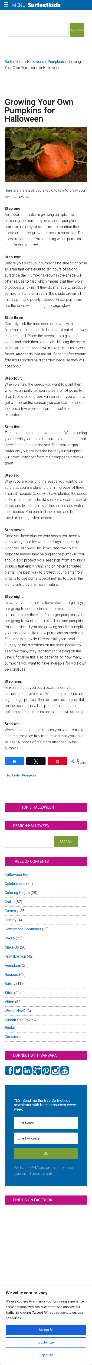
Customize (46, 1342)
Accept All (46, 1330)
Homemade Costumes (23, 929)
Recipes (11, 974)
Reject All (46, 1355)
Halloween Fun (17, 874)
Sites (9, 993)
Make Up (12, 947)
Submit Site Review (20, 1020)
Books (10, 1027)
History (10, 920)
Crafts (10, 902)
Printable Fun (15, 956)
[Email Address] (46, 1138)
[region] (46, 1325)
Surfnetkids (14, 61)
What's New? (15, 1011)
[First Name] (46, 1123)
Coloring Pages (17, 892)
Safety (10, 983)
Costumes (13, 1037)
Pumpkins (56, 61)
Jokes (10, 938)
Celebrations (15, 883)
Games (10, 911)
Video (9, 1002)
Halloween (35, 61)
